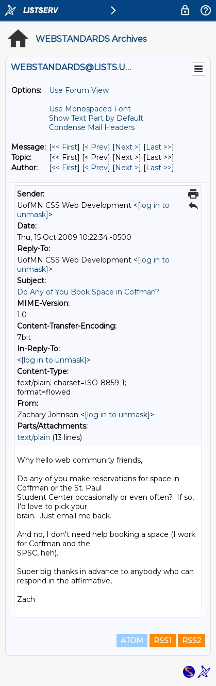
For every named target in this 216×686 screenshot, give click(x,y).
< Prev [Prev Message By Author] (96, 167)
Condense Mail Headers (92, 127)
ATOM (132, 640)
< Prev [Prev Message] (96, 147)
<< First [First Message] (64, 147)
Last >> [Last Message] (159, 147)
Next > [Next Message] (127, 147)
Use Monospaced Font (90, 108)
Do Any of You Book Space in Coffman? (88, 292)
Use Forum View (79, 90)
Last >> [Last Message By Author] (159, 167)
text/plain (33, 437)
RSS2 (191, 640)
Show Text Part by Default (96, 118)
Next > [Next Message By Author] (127, 167)
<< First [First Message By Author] (64, 167)
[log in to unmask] (54, 360)
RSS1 (163, 640)
